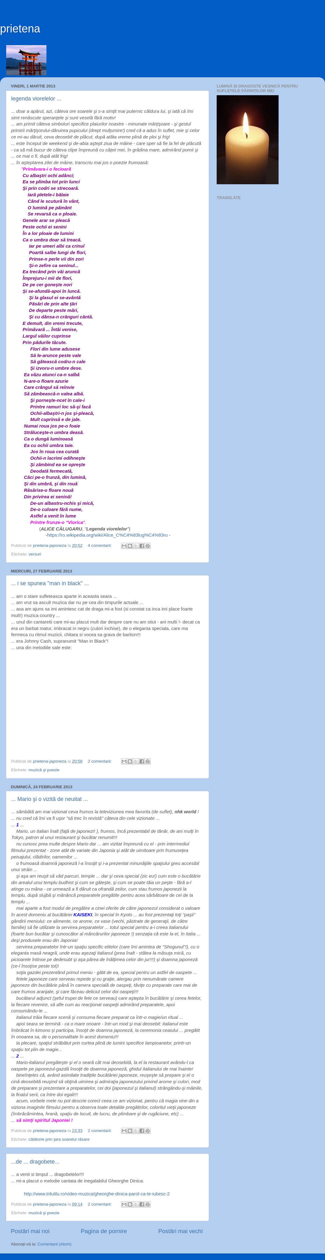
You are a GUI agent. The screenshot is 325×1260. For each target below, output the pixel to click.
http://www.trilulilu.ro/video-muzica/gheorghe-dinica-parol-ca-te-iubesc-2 (97, 1193)
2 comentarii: (100, 761)
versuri (34, 554)
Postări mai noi (30, 1231)
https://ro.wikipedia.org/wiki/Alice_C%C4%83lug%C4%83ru (107, 535)
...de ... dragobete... (35, 1162)
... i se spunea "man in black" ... (50, 583)
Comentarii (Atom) (54, 1244)
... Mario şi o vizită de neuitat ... (49, 799)
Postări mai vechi (180, 1231)
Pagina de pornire (104, 1231)
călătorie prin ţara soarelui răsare (58, 1139)
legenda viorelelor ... (36, 99)
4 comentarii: (100, 545)
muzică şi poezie (43, 770)
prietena (20, 28)
